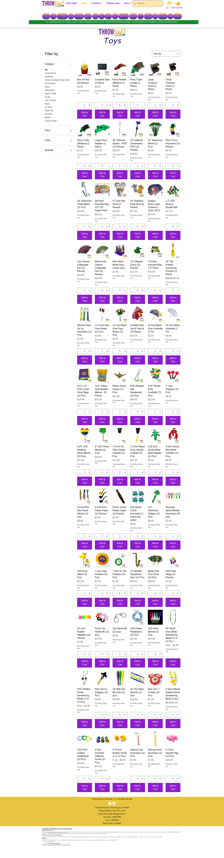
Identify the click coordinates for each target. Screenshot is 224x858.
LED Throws (50, 100)
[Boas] (115, 16)
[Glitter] (53, 16)
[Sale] (170, 16)
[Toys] (102, 16)
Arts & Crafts (50, 93)
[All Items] (46, 16)
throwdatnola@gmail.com (54, 843)
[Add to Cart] (84, 114)
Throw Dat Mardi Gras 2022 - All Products (58, 81)
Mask (47, 86)
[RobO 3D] (108, 16)
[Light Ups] (88, 16)
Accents (48, 113)
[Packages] (148, 16)
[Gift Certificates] (177, 16)
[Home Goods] (123, 16)
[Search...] (147, 4)
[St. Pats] (140, 16)
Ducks (47, 96)
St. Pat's (48, 107)
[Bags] (155, 16)
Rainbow (49, 76)
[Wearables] (79, 16)
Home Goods (51, 120)
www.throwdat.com (66, 829)
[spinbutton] (84, 105)
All (46, 69)
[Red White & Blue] (163, 16)
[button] (178, 3)
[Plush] (95, 16)
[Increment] (89, 105)
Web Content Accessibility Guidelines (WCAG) (56, 832)
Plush (47, 103)
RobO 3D (49, 110)
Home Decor (50, 73)
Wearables (49, 90)
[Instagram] (114, 803)
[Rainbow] (133, 16)
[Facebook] (110, 803)
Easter (48, 117)
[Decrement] (79, 105)
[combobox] (166, 54)
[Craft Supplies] (62, 16)
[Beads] (71, 16)
